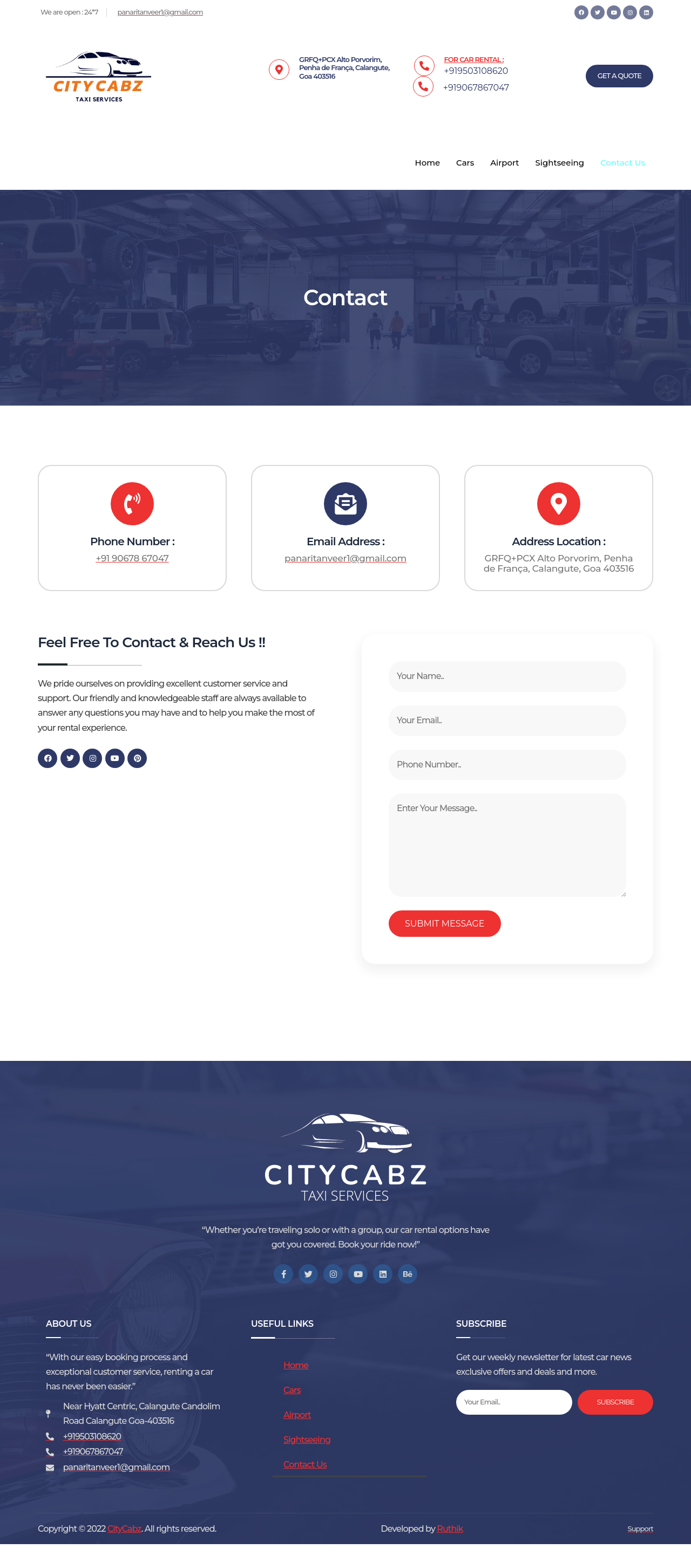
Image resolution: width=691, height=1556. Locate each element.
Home (426, 163)
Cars (464, 163)
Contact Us (622, 163)
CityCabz (124, 1540)
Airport (504, 163)
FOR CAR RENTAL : (474, 59)
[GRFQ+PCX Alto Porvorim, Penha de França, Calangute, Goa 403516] (178, 865)
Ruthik (450, 1540)
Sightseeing (559, 163)
